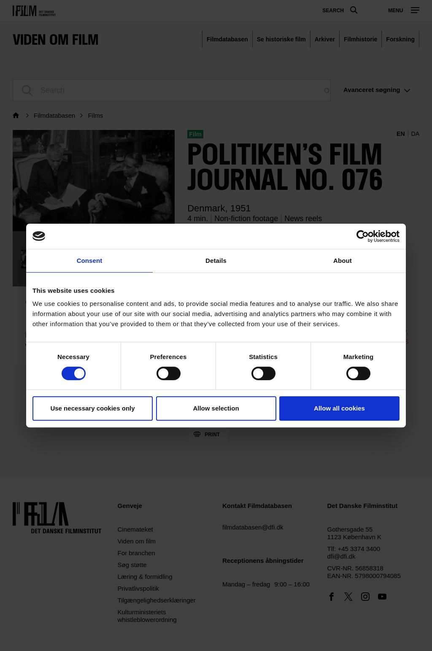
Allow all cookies (339, 408)
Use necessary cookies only (92, 408)
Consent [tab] (90, 260)
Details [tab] (216, 260)
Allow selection (216, 408)
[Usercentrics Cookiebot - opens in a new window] (363, 236)
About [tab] (342, 260)
